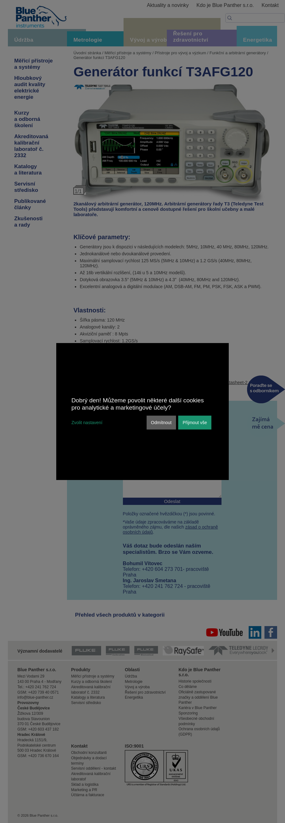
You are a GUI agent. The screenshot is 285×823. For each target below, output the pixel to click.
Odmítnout (161, 422)
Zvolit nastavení (86, 422)
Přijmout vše (195, 422)
